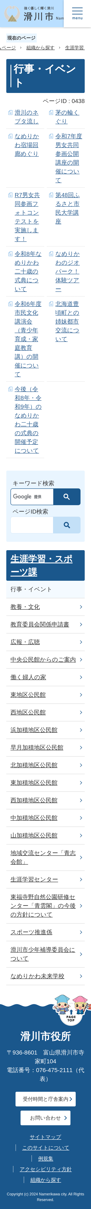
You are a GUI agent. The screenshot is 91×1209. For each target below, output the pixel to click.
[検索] (33, 497)
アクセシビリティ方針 (46, 1169)
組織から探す (40, 47)
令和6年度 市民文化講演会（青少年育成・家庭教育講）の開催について (28, 339)
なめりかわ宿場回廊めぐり (27, 145)
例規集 (45, 1158)
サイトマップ (45, 1137)
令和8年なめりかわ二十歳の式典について (28, 271)
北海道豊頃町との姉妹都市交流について (67, 321)
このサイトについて (45, 1147)
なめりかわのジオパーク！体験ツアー (67, 271)
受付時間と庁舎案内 (45, 1099)
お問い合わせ (45, 1118)
